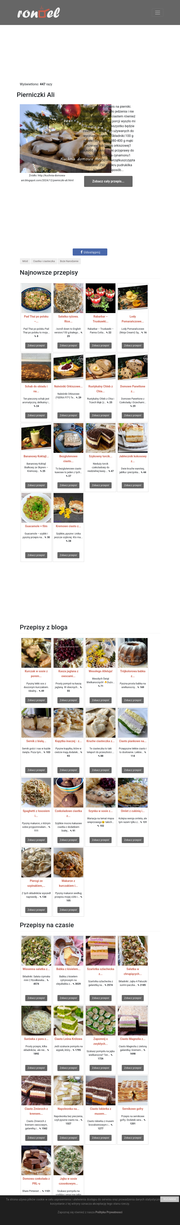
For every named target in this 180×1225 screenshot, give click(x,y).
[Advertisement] (90, 53)
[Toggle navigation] (157, 13)
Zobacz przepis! (36, 345)
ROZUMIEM (169, 1199)
